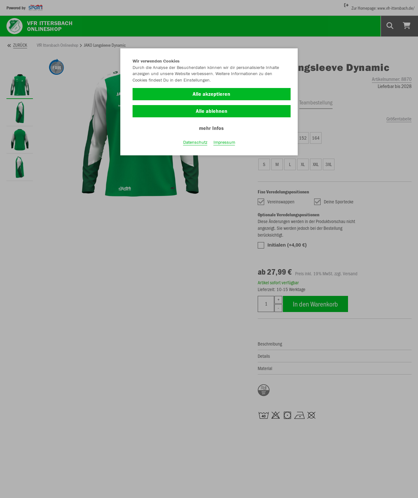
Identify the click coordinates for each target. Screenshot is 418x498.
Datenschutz (195, 142)
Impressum (224, 142)
